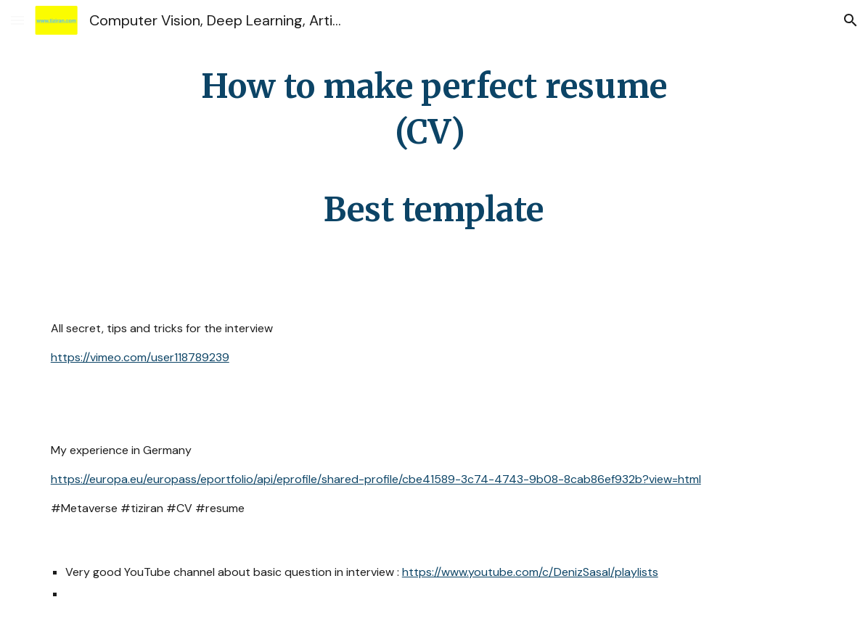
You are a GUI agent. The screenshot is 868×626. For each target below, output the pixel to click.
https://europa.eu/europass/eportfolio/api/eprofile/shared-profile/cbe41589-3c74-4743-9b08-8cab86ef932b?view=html (376, 479)
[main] (434, 148)
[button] (17, 20)
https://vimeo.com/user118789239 (140, 357)
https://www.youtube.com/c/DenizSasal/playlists (530, 572)
